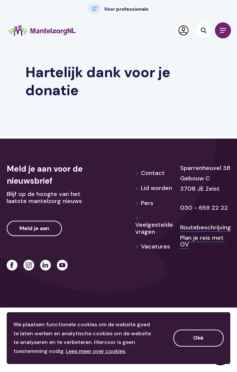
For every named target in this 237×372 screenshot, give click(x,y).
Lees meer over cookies (95, 351)
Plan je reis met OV (202, 241)
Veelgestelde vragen (154, 224)
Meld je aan (34, 228)
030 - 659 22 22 (204, 208)
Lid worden (153, 188)
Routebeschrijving (205, 227)
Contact (150, 173)
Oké (198, 337)
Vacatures (152, 246)
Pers (144, 203)
